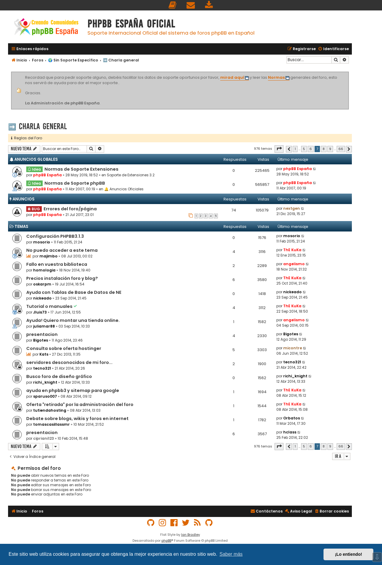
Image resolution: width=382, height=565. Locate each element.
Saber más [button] (231, 554)
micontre (292, 348)
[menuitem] (173, 5)
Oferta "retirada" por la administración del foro (79, 404)
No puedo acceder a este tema (62, 250)
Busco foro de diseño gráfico (59, 376)
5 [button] (304, 148)
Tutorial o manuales (49, 306)
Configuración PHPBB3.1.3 (55, 236)
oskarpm (42, 284)
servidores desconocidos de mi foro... (69, 362)
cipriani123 (43, 438)
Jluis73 (40, 312)
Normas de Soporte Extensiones (81, 169)
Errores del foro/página (70, 209)
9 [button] (330, 148)
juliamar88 (44, 326)
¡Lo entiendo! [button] (348, 554)
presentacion (42, 334)
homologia (44, 270)
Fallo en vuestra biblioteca (56, 264)
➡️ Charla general (37, 126)
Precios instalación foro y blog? (62, 278)
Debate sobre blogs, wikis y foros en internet (77, 419)
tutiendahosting (49, 410)
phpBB (166, 540)
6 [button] (310, 148)
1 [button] (295, 148)
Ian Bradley (190, 534)
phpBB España (47, 174)
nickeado (42, 298)
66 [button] (340, 148)
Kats (43, 354)
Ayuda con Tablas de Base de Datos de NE (73, 292)
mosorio (41, 242)
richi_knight (45, 382)
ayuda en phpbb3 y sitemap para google (72, 390)
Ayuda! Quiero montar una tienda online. (73, 320)
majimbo (48, 256)
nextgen (291, 208)
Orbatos (291, 418)
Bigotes (40, 340)
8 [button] (324, 148)
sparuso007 (45, 396)
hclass (289, 432)
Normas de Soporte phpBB (74, 183)
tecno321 (42, 368)
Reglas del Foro (26, 138)
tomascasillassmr (51, 424)
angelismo (294, 263)
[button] (279, 148)
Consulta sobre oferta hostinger (63, 348)
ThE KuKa (292, 249)
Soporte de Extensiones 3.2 (131, 174)
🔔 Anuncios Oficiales (124, 189)
